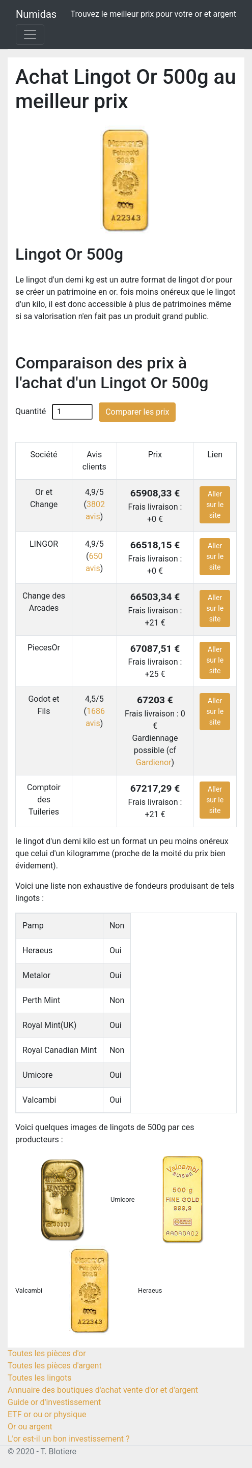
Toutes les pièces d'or (47, 1353)
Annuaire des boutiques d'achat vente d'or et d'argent (103, 1390)
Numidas (36, 14)
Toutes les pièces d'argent (55, 1365)
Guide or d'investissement (54, 1402)
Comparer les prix (137, 412)
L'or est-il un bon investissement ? (69, 1439)
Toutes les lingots (39, 1378)
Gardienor (154, 762)
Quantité (30, 411)
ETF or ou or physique (47, 1414)
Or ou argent (30, 1426)
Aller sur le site (214, 504)
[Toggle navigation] (30, 34)
